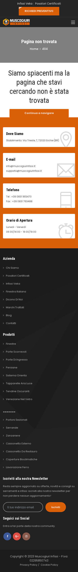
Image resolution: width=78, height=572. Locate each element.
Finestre (11, 344)
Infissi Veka (24, 4)
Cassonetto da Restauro (21, 451)
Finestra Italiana (16, 291)
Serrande (12, 428)
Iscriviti (55, 507)
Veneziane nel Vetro (19, 399)
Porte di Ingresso (17, 359)
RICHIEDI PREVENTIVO (39, 11)
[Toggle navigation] (73, 22)
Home (34, 49)
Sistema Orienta (16, 375)
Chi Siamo (12, 268)
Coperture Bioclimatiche (21, 459)
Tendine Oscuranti (17, 391)
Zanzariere (13, 435)
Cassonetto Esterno (18, 443)
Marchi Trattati (15, 307)
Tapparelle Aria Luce (19, 383)
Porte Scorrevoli (16, 352)
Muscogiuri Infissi (47, 556)
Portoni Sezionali (16, 420)
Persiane (11, 367)
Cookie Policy (49, 565)
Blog (9, 315)
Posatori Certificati (48, 4)
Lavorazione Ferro (17, 467)
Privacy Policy (28, 565)
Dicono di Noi (14, 299)
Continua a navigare (39, 113)
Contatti (11, 323)
